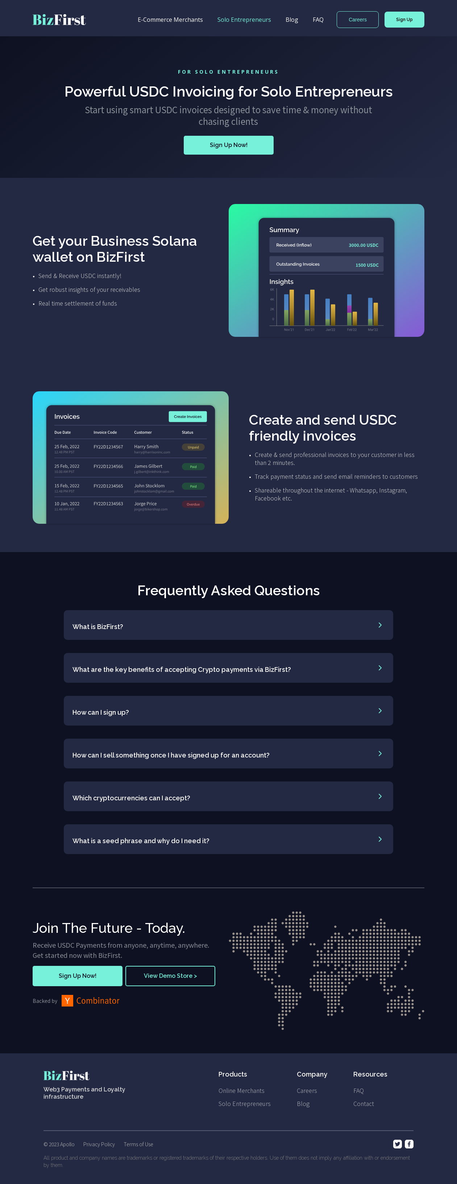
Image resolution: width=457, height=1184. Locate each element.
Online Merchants (242, 1090)
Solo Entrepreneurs (244, 20)
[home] (59, 19)
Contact (363, 1103)
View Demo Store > (170, 975)
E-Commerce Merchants (170, 20)
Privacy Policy (99, 1144)
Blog (292, 20)
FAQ (318, 20)
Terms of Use (138, 1144)
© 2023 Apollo (59, 1144)
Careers (358, 20)
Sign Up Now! (229, 145)
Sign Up (404, 19)
